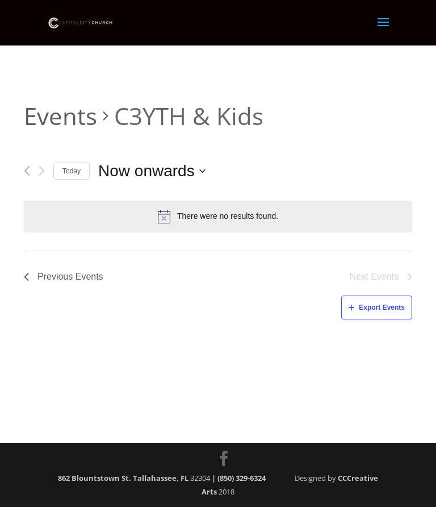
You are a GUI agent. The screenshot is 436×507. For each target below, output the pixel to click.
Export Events (377, 307)
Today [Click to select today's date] (71, 171)
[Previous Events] (27, 170)
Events (60, 115)
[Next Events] (42, 170)
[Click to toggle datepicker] (152, 171)
